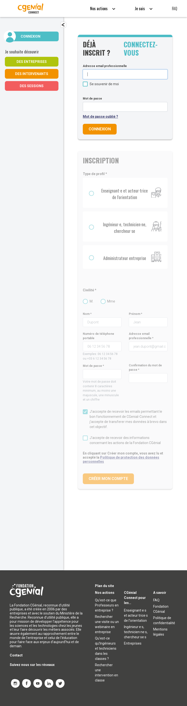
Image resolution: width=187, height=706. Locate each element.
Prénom (134, 314)
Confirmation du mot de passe (145, 367)
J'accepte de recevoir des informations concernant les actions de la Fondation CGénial (125, 440)
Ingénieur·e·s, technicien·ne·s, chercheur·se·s (136, 632)
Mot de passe (92, 98)
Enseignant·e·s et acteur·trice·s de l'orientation (136, 616)
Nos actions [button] (99, 8)
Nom (86, 314)
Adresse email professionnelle (105, 66)
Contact (16, 655)
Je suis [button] (140, 8)
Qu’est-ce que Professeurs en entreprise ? (107, 605)
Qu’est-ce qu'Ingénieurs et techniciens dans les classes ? (105, 649)
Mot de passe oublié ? (100, 116)
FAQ (174, 8)
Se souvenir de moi (104, 84)
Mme (111, 301)
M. (91, 301)
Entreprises (132, 644)
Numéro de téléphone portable (98, 336)
